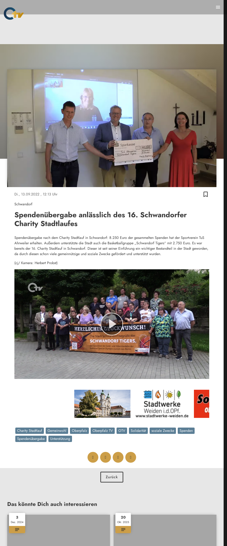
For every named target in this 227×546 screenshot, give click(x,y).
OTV (121, 430)
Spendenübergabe (31, 438)
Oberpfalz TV (102, 430)
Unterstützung (60, 438)
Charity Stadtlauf (29, 430)
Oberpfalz (79, 430)
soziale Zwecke (162, 430)
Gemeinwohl (56, 430)
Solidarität (138, 430)
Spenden (186, 430)
